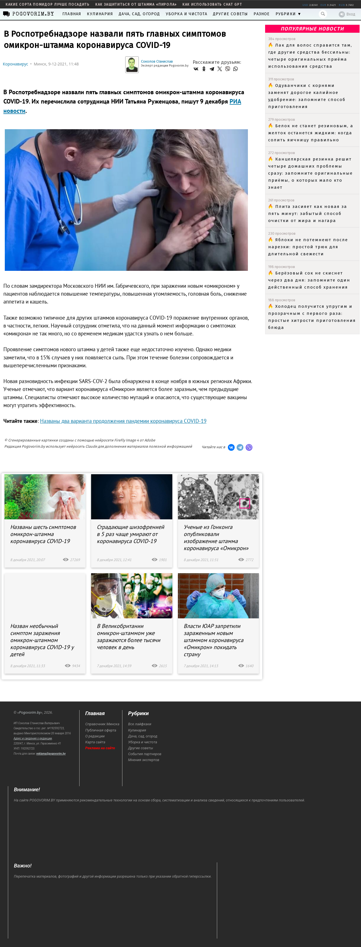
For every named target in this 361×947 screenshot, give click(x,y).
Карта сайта (95, 742)
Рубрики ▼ (289, 14)
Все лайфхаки (139, 724)
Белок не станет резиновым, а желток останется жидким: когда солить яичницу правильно (310, 132)
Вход (347, 14)
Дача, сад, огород (139, 14)
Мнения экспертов (143, 760)
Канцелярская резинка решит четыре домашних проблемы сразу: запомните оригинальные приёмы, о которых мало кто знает (310, 173)
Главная (71, 14)
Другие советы (230, 14)
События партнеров (144, 754)
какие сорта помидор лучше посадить (48, 4)
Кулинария (100, 14)
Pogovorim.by (30, 712)
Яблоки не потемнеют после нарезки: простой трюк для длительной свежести (308, 246)
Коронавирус (15, 64)
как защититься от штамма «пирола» (136, 4)
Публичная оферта (100, 730)
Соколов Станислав (157, 61)
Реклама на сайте (100, 748)
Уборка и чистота (186, 14)
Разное (262, 14)
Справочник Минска (102, 724)
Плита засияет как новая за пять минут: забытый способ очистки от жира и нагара (307, 213)
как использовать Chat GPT (212, 4)
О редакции (95, 736)
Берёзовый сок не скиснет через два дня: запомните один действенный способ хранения (309, 280)
